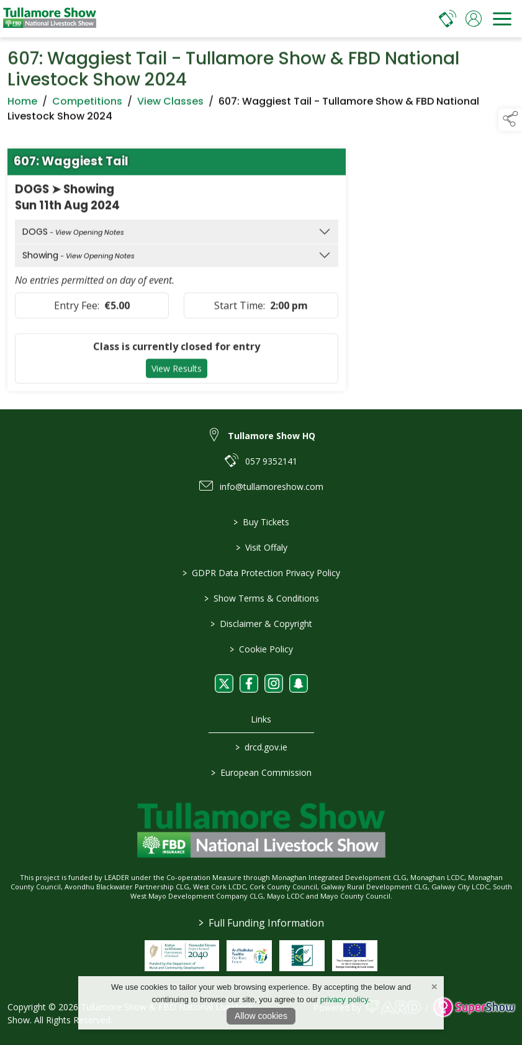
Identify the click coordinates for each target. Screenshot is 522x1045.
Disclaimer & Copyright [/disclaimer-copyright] (261, 623)
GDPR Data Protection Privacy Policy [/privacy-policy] (261, 573)
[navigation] (502, 18)
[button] (510, 120)
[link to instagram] (273, 683)
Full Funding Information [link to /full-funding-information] (261, 923)
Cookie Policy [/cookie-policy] (261, 649)
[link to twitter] (224, 683)
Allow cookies (261, 1016)
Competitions (87, 106)
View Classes (170, 106)
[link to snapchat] (298, 683)
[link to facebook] (249, 683)
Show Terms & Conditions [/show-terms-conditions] (261, 598)
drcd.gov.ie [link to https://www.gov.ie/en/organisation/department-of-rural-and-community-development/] (261, 747)
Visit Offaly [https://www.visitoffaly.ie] (261, 547)
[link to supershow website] (474, 1007)
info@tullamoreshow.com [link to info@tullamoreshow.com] (271, 486)
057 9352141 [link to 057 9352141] (271, 461)
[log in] (474, 19)
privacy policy (344, 999)
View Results (176, 374)
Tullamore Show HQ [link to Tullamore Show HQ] (271, 436)
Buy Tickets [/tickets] (261, 522)
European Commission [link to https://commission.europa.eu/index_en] (261, 772)
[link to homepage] (49, 18)
